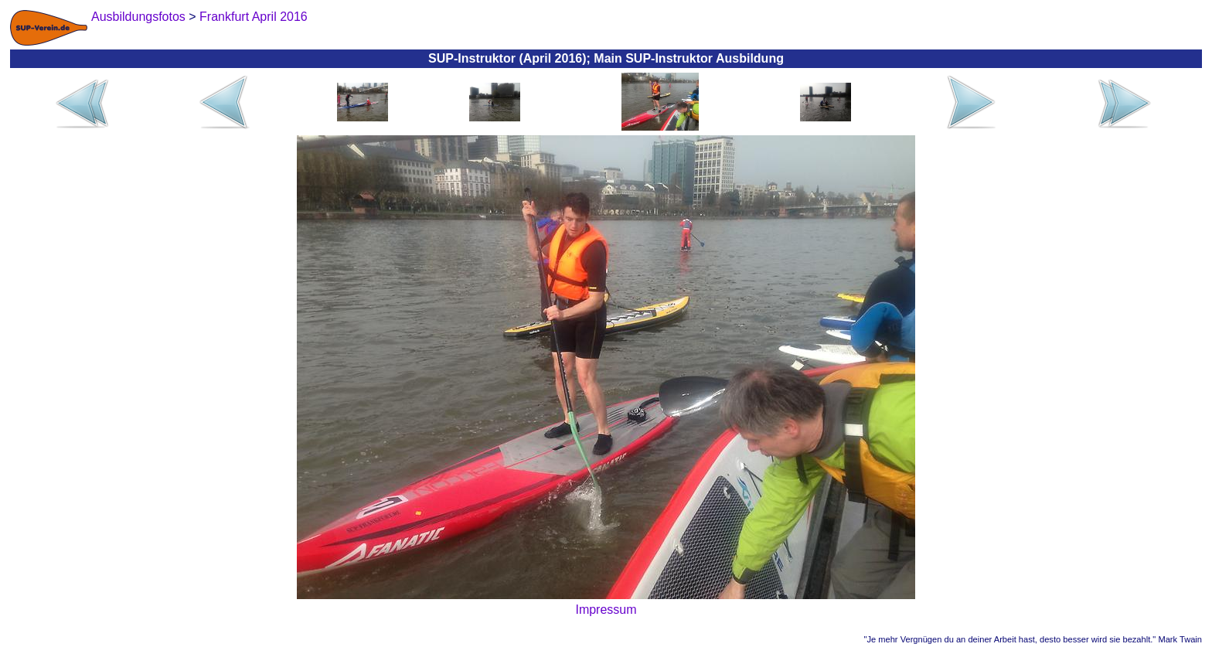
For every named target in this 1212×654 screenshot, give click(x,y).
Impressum (605, 609)
